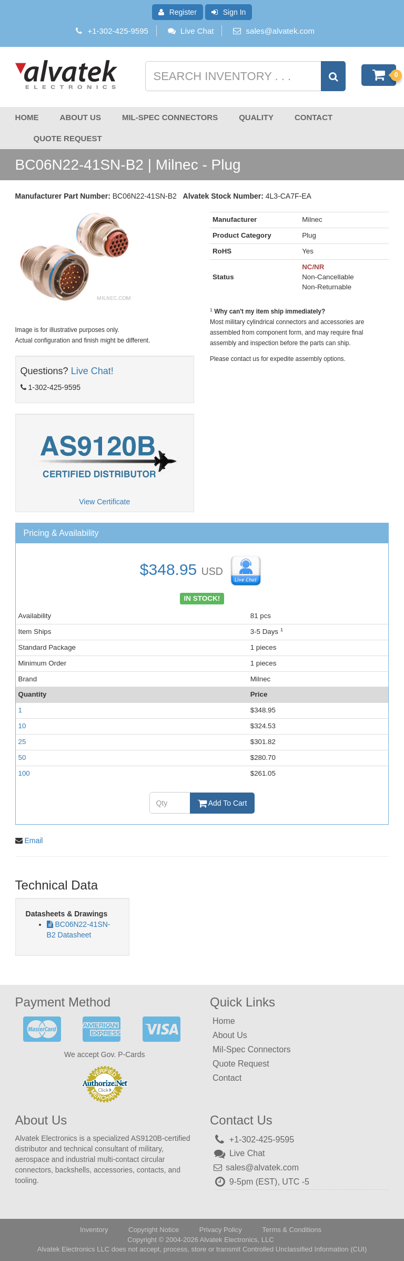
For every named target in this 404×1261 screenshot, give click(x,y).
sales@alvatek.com (280, 30)
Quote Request (68, 138)
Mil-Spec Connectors (170, 117)
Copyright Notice (153, 1230)
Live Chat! (92, 371)
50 (22, 757)
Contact (313, 117)
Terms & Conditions (291, 1230)
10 (22, 726)
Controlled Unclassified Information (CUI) (305, 1249)
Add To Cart (222, 803)
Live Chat (190, 30)
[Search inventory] (244, 76)
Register (177, 12)
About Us (80, 117)
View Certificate (104, 501)
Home (27, 117)
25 (22, 742)
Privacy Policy (220, 1230)
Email (33, 840)
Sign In (228, 12)
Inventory (94, 1230)
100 (24, 773)
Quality (256, 117)
